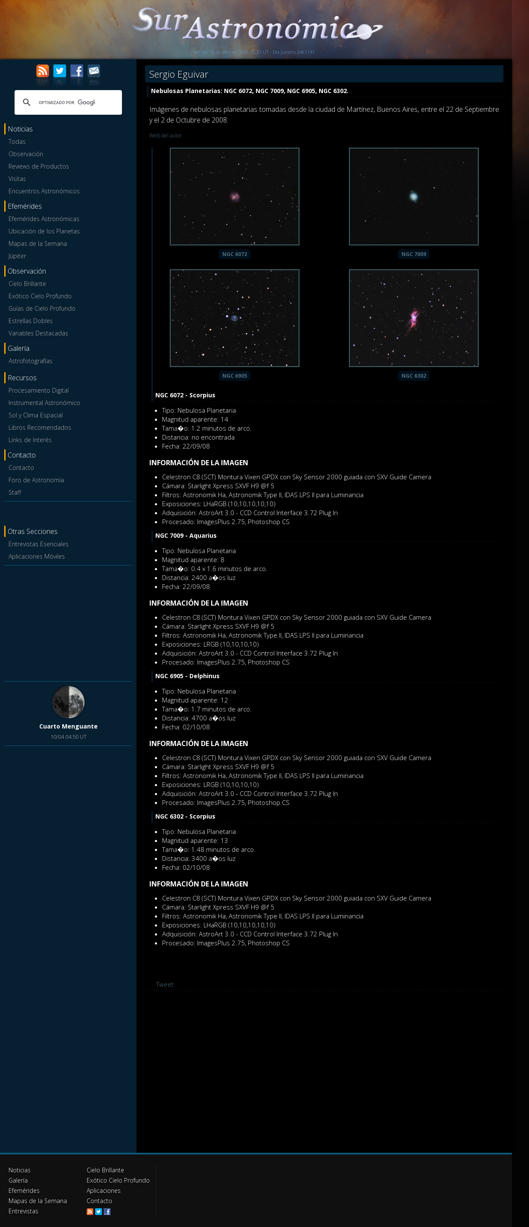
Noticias (20, 1170)
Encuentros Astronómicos (44, 191)
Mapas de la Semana (38, 243)
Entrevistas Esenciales (39, 544)
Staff (15, 492)
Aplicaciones (104, 1190)
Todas (17, 141)
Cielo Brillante (27, 284)
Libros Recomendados (40, 427)
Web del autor (165, 135)
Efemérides (24, 1190)
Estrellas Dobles (31, 321)
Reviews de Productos (39, 166)
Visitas (17, 179)
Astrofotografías (30, 361)
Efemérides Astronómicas (44, 219)
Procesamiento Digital (39, 390)
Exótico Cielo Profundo (40, 296)
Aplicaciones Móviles (37, 556)
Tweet (165, 984)
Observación (26, 154)
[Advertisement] (68, 621)
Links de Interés (30, 440)
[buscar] (67, 102)
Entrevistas (23, 1211)
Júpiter (17, 256)
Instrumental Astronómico (44, 403)
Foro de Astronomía (36, 480)
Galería (18, 1180)
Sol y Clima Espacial (36, 415)
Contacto (21, 467)
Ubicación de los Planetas (44, 231)
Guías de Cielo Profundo (42, 308)
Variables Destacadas (38, 333)
